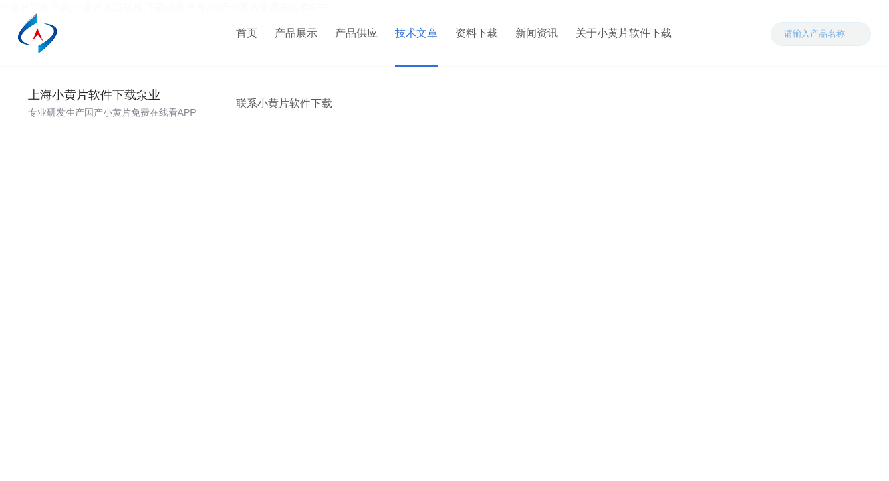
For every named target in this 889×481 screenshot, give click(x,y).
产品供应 (356, 33)
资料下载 (476, 33)
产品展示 (296, 33)
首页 (246, 33)
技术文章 (416, 33)
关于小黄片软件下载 (624, 33)
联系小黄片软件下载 (284, 103)
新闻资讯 (536, 33)
